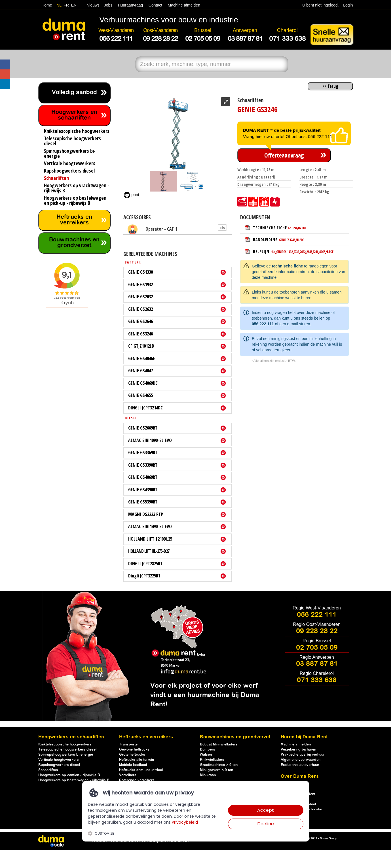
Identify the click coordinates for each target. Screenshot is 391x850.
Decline (265, 824)
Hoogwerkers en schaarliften (74, 115)
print (131, 194)
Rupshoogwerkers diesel (59, 765)
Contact (155, 5)
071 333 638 (317, 680)
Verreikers (127, 775)
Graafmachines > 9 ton (219, 765)
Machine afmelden (183, 5)
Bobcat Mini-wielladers (219, 744)
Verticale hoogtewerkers (58, 760)
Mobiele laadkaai (133, 765)
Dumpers (207, 749)
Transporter (129, 744)
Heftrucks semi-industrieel (141, 770)
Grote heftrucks (132, 754)
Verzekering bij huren (298, 749)
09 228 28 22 (317, 631)
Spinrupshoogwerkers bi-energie (65, 754)
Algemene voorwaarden (300, 760)
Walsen (206, 754)
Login (348, 5)
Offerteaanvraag (284, 155)
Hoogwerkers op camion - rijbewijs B (69, 775)
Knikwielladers (212, 760)
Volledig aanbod (74, 92)
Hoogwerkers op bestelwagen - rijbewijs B (73, 780)
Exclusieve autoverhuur (300, 765)
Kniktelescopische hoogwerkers (65, 744)
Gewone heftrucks (134, 749)
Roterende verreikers (137, 780)
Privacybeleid (185, 822)
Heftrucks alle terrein (136, 760)
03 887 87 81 (317, 664)
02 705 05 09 (317, 647)
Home (46, 5)
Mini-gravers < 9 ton (216, 770)
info (222, 228)
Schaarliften (48, 770)
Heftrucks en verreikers (74, 220)
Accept (265, 810)
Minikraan (208, 775)
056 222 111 (263, 324)
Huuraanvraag (130, 5)
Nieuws (93, 5)
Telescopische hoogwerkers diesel (67, 749)
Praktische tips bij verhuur (303, 754)
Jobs (107, 5)
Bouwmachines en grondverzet (74, 242)
